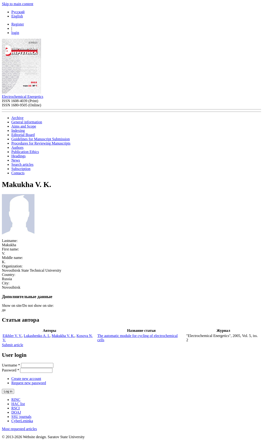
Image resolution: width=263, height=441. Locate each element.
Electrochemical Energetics (22, 97)
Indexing (18, 131)
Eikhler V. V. (12, 336)
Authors (17, 148)
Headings (18, 156)
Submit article (12, 345)
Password (10, 370)
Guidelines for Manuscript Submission (40, 139)
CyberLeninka (22, 421)
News (15, 160)
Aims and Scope (23, 126)
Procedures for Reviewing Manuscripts (40, 143)
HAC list (18, 404)
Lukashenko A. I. (37, 336)
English (17, 16)
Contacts (18, 173)
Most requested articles (19, 429)
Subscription (20, 169)
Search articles (22, 164)
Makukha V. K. (63, 336)
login (15, 33)
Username (11, 365)
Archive (17, 118)
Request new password (28, 383)
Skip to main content (17, 4)
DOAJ (16, 412)
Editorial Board (23, 135)
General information (26, 122)
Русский (18, 12)
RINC (15, 400)
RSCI (15, 408)
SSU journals (21, 417)
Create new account (26, 379)
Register (17, 24)
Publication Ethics (25, 152)
